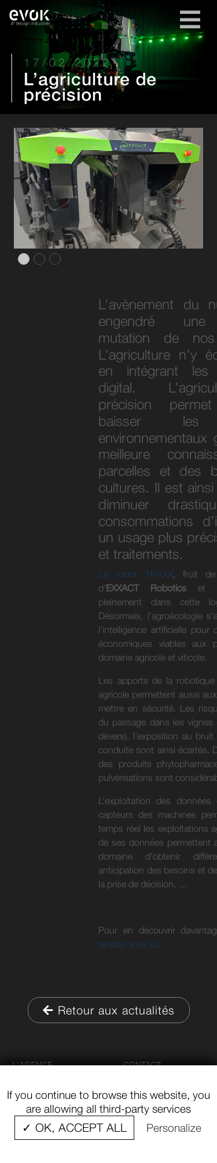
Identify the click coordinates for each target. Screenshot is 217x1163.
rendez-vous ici (135, 944)
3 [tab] (54, 259)
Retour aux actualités (109, 1010)
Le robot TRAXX (142, 574)
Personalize (173, 1127)
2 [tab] (38, 259)
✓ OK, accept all (74, 1127)
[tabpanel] (108, 188)
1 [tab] (22, 259)
